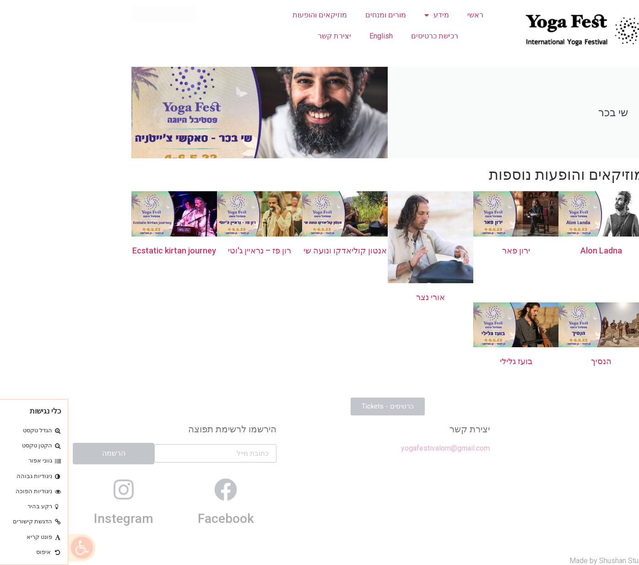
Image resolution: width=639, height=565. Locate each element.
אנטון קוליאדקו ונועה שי (277, 250)
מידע (368, 15)
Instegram (55, 518)
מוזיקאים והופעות (251, 15)
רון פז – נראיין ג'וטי (191, 250)
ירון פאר (448, 250)
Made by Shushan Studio (540, 560)
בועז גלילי (448, 361)
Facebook (158, 518)
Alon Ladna (533, 250)
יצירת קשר (266, 36)
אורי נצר (362, 297)
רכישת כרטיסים (366, 36)
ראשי (407, 15)
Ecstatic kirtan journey (106, 250)
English (313, 36)
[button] (14, 548)
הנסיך (533, 361)
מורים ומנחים (317, 15)
